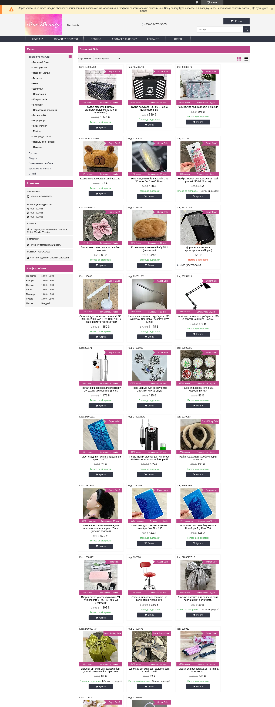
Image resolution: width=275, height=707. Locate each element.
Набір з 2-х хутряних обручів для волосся (142, 395)
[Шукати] (246, 29)
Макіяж (37, 131)
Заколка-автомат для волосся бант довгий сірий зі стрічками (229, 466)
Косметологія (40, 125)
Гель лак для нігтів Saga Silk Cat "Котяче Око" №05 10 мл (98, 180)
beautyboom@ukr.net (41, 204)
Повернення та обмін (41, 163)
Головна (37, 39)
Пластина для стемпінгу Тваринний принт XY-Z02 (229, 323)
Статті (178, 39)
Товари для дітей (42, 136)
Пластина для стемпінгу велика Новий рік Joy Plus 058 (98, 466)
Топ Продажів (40, 67)
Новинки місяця (41, 72)
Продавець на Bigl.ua (137, 700)
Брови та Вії (39, 115)
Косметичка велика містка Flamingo (185, 108)
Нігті (35, 83)
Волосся (37, 78)
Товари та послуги (66, 39)
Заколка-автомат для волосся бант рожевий (186, 180)
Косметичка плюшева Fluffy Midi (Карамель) (229, 180)
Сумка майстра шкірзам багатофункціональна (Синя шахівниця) (98, 110)
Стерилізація (40, 99)
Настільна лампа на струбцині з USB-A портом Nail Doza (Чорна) (229, 249)
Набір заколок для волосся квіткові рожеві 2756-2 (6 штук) (142, 180)
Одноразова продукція (45, 110)
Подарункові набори (44, 141)
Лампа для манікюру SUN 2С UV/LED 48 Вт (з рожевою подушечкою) (229, 539)
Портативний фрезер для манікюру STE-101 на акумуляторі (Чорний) (98, 396)
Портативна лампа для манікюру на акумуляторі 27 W (98, 610)
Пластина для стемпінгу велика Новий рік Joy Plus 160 (229, 395)
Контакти (153, 39)
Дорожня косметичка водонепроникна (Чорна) (98, 249)
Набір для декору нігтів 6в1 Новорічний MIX (185, 323)
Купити (99, 127)
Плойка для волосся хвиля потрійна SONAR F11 (185, 538)
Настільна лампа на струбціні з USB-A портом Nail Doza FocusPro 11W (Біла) (185, 250)
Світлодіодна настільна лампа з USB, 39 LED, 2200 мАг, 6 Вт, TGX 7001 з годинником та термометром (142, 251)
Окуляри (37, 147)
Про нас (96, 39)
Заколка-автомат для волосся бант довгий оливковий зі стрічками (98, 539)
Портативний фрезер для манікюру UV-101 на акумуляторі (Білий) (98, 324)
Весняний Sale (41, 62)
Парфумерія (39, 120)
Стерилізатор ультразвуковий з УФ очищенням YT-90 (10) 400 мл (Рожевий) (142, 468)
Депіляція (38, 88)
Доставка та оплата (124, 39)
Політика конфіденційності (166, 703)
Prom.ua (154, 697)
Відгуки (33, 158)
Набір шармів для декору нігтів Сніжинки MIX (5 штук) (142, 323)
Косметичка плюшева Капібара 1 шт (229, 108)
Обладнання (39, 94)
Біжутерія (38, 104)
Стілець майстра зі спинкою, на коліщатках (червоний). (185, 466)
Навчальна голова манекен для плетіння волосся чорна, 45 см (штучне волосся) (186, 396)
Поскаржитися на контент (138, 703)
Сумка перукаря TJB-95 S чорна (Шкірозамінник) (142, 108)
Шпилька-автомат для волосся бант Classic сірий (142, 538)
